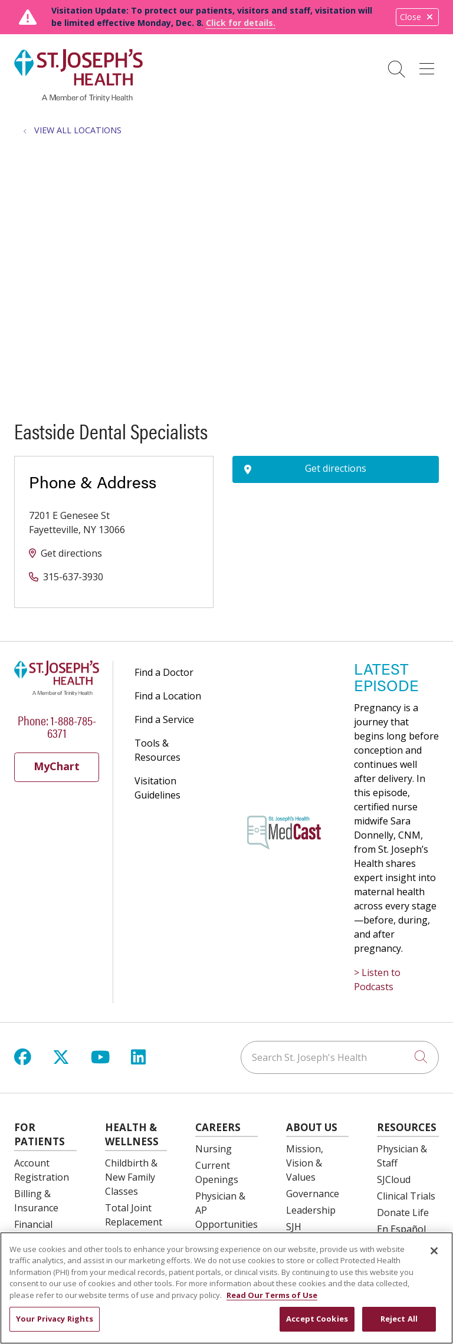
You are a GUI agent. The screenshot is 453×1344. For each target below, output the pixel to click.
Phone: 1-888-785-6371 (57, 726)
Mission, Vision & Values (304, 1163)
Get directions (71, 553)
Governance (312, 1193)
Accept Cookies (317, 1318)
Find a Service (164, 719)
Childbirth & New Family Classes (131, 1177)
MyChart (57, 766)
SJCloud (394, 1179)
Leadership (311, 1210)
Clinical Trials (406, 1195)
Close (417, 16)
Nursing (213, 1148)
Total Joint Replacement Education (133, 1222)
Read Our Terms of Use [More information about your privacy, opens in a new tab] (271, 1295)
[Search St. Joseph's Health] (340, 1057)
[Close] (434, 1251)
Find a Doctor (163, 672)
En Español (401, 1229)
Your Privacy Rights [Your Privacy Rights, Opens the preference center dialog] (54, 1318)
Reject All (399, 1318)
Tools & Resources (157, 750)
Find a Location (167, 695)
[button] (429, 65)
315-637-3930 (73, 576)
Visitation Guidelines (157, 787)
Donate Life (403, 1212)
